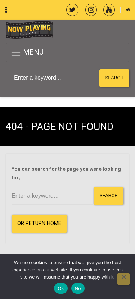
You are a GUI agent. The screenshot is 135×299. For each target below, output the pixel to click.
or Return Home (39, 223)
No (78, 288)
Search (114, 77)
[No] (123, 279)
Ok (61, 288)
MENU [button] (27, 52)
